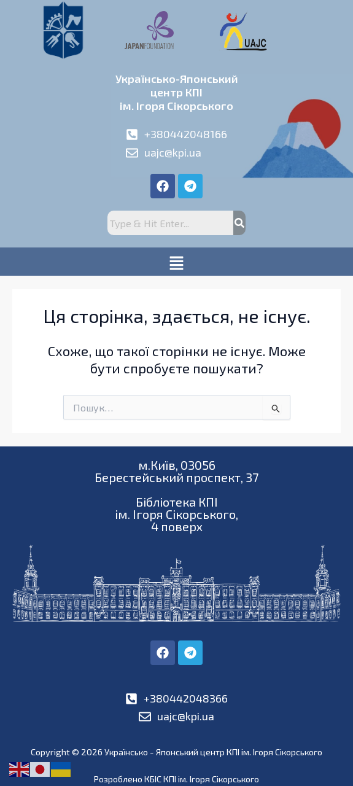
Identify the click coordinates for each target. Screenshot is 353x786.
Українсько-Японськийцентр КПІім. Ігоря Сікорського (176, 92)
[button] (176, 261)
